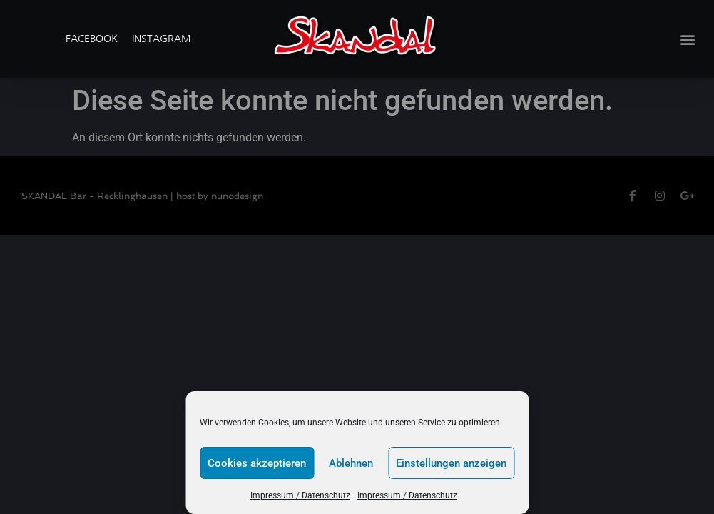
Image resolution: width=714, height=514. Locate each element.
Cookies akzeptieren (257, 463)
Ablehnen (351, 463)
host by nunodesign (219, 196)
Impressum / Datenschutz (300, 495)
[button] (688, 39)
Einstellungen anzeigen (451, 463)
